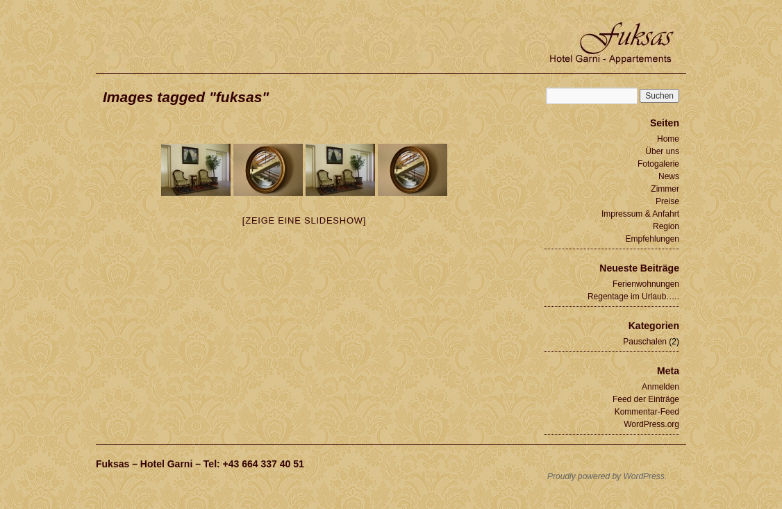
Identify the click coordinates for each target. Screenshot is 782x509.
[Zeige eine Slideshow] (304, 220)
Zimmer (665, 189)
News (668, 176)
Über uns (662, 151)
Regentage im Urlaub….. (633, 296)
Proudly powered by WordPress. (607, 476)
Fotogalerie (658, 164)
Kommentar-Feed (647, 412)
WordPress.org (651, 424)
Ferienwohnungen (646, 284)
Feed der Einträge (646, 399)
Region (666, 226)
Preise (667, 201)
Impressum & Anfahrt (640, 214)
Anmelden (660, 387)
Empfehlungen (652, 239)
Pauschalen (645, 342)
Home (668, 139)
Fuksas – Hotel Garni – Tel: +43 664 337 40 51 (200, 463)
